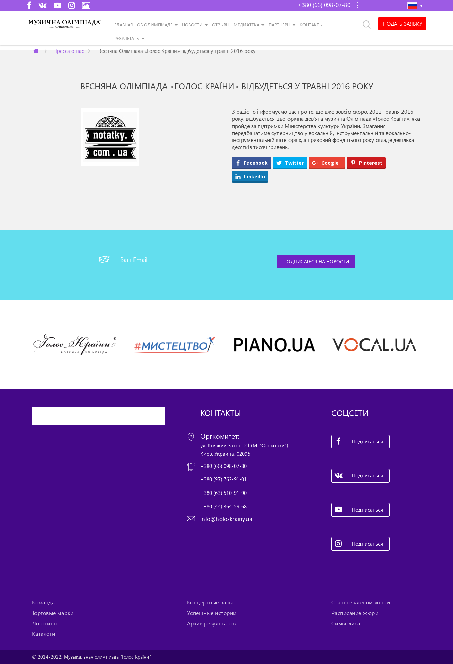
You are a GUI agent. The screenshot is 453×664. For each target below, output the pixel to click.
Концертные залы (210, 602)
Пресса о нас (68, 50)
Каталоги (43, 633)
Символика (345, 623)
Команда (43, 602)
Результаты (127, 38)
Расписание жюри (355, 613)
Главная (123, 24)
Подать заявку (401, 23)
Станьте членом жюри (360, 602)
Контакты (311, 24)
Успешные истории (212, 613)
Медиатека (246, 24)
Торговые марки (53, 613)
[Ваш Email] (193, 259)
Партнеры (280, 24)
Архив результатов (211, 623)
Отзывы (220, 24)
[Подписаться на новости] (316, 261)
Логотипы (45, 623)
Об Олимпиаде (155, 24)
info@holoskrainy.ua (226, 519)
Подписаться (357, 441)
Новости (192, 24)
